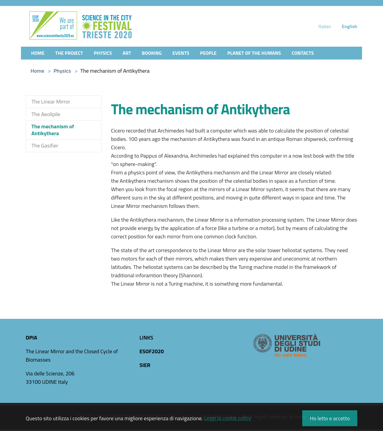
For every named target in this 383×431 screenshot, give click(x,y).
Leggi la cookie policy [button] (227, 418)
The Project (72, 54)
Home (38, 54)
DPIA (31, 339)
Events (191, 54)
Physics (108, 54)
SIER (144, 367)
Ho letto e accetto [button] (330, 418)
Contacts (323, 54)
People (221, 54)
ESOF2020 (151, 353)
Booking (160, 54)
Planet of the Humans (270, 54)
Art (134, 54)
